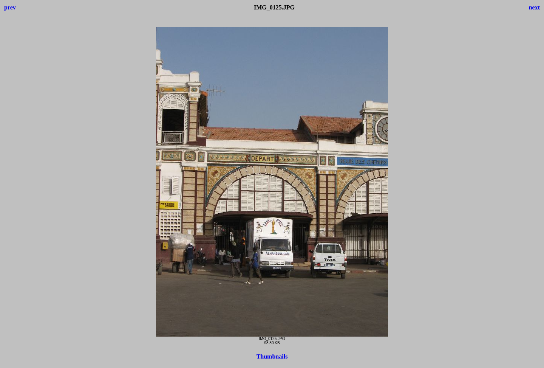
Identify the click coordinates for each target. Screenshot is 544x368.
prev (10, 7)
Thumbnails (272, 356)
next (534, 7)
